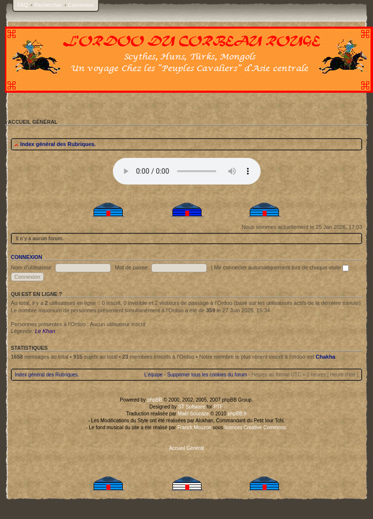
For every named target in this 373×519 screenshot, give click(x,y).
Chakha (326, 357)
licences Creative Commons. (256, 427)
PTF (217, 406)
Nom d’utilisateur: (32, 267)
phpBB (154, 400)
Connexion (81, 5)
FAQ (22, 5)
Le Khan (45, 331)
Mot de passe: (132, 267)
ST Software (191, 406)
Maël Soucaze (193, 413)
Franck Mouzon (194, 427)
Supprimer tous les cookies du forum (207, 374)
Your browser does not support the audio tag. (187, 171)
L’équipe (153, 374)
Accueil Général (186, 448)
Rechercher (48, 5)
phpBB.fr (237, 413)
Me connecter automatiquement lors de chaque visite (281, 267)
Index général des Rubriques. (58, 144)
